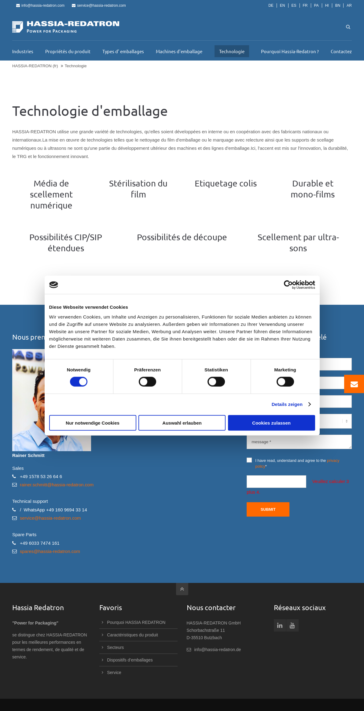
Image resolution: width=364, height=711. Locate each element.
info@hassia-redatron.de (217, 649)
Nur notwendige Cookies (92, 422)
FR (305, 5)
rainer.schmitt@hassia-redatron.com (57, 484)
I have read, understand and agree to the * (293, 463)
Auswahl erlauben (181, 422)
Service (114, 672)
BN (337, 5)
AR (349, 5)
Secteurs (115, 647)
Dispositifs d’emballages (130, 660)
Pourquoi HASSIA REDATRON (136, 622)
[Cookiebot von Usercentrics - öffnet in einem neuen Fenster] (288, 284)
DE (271, 5)
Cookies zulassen (271, 422)
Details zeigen (287, 404)
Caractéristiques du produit (132, 634)
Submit (268, 509)
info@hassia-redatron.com (40, 5)
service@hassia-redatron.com (99, 5)
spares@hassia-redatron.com (50, 551)
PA (316, 5)
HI (327, 5)
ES (294, 5)
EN (282, 5)
